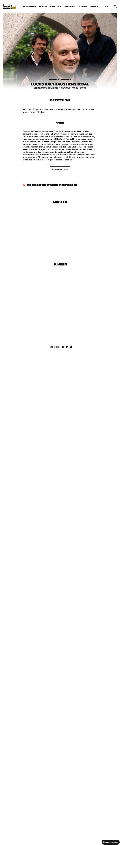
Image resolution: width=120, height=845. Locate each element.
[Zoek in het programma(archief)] (115, 6)
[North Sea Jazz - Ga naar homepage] (9, 6)
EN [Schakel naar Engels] (106, 6)
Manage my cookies (110, 842)
